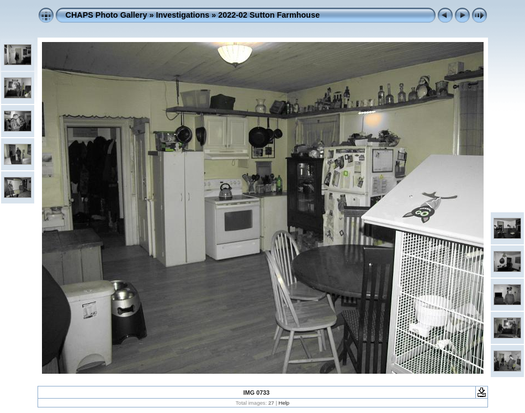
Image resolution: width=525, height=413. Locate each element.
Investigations (182, 15)
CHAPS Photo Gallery (106, 15)
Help (283, 403)
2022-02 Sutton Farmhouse (269, 15)
